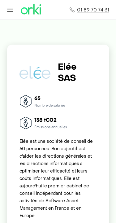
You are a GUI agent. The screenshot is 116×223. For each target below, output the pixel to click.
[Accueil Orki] (31, 10)
